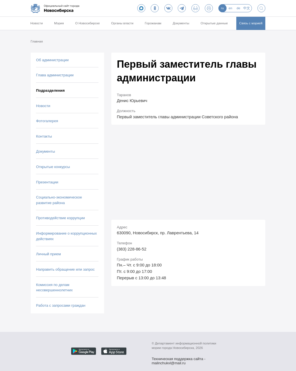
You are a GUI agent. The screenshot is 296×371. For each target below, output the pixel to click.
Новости (36, 23)
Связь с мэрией (250, 23)
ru (222, 8)
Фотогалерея (47, 121)
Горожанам (153, 23)
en (230, 8)
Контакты (44, 136)
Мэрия (59, 23)
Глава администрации (55, 75)
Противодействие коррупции (60, 218)
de (238, 8)
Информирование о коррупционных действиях (66, 236)
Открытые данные (214, 23)
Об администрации (52, 60)
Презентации (47, 182)
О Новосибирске (87, 23)
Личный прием (48, 254)
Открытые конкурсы (53, 167)
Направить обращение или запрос (65, 269)
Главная (37, 41)
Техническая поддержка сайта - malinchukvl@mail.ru (179, 359)
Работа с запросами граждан (60, 305)
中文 (246, 8)
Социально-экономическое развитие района (59, 200)
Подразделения (50, 90)
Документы (181, 23)
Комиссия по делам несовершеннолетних (54, 287)
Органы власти (122, 23)
